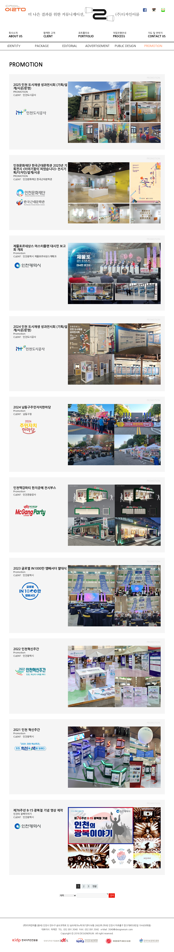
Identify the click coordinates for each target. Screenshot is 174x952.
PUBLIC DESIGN (125, 45)
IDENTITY (13, 45)
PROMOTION (153, 45)
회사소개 (15, 35)
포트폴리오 (86, 35)
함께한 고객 (49, 35)
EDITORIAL (69, 45)
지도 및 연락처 (157, 35)
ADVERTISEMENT (97, 45)
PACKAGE (42, 45)
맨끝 (95, 886)
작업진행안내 (119, 35)
